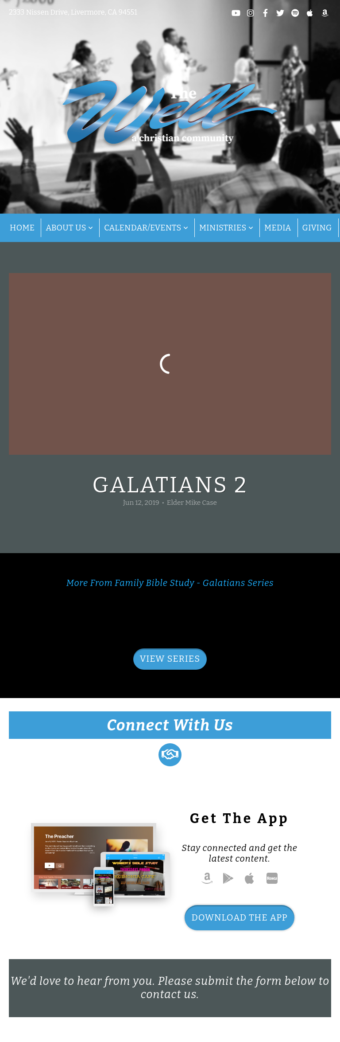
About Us (69, 228)
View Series (170, 658)
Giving (317, 228)
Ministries (226, 228)
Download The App (239, 917)
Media (277, 228)
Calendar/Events (146, 228)
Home (22, 228)
